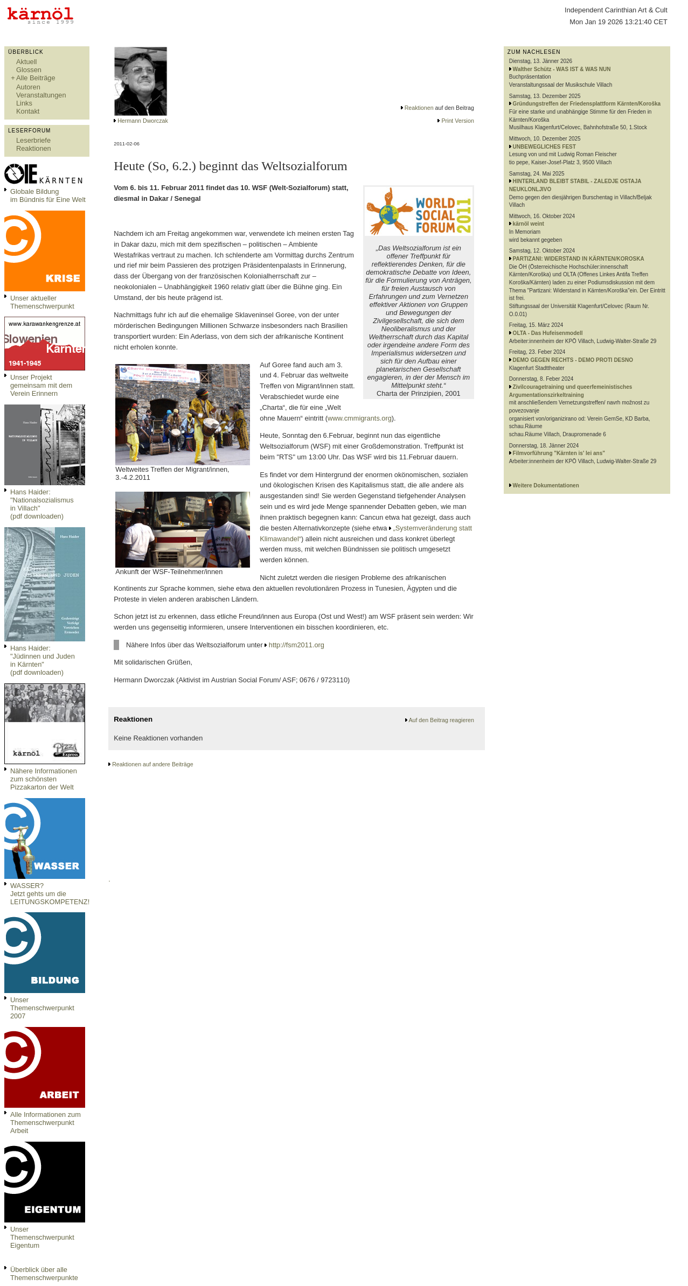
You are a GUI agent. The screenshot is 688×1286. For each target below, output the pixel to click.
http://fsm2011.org (296, 645)
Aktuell (26, 62)
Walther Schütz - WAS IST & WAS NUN (562, 69)
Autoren (28, 87)
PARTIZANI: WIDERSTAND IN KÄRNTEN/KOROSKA (578, 259)
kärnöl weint (528, 224)
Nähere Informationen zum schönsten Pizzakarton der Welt (43, 779)
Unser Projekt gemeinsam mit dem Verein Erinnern (41, 385)
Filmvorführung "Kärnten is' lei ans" (559, 453)
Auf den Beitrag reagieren (441, 720)
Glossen (28, 70)
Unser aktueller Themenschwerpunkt (42, 302)
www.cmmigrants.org (360, 418)
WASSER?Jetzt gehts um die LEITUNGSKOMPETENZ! (49, 894)
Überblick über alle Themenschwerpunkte (44, 1274)
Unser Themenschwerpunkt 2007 (42, 1008)
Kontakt (27, 111)
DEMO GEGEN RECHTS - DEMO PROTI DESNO (573, 360)
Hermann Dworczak (142, 120)
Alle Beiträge (35, 78)
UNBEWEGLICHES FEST (544, 147)
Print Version (457, 120)
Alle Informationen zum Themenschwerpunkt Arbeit (45, 1122)
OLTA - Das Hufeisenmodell (548, 333)
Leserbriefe (33, 140)
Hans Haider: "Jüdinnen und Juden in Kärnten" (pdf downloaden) (42, 660)
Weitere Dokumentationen (546, 485)
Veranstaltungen (41, 95)
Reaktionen (33, 148)
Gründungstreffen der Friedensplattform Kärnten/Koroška (587, 104)
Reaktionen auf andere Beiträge (152, 764)
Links (24, 103)
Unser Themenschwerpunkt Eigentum (42, 1237)
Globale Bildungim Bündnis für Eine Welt (48, 195)
